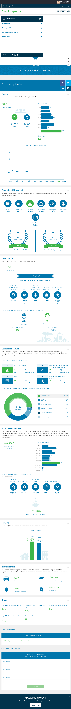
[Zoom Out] (68, 61)
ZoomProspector (11, 11)
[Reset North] (68, 64)
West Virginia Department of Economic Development (20, 641)
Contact (52, 6)
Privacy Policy (59, 6)
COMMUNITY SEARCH (64, 11)
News (47, 6)
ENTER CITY (35, 664)
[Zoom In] (68, 58)
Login (68, 6)
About (42, 6)
